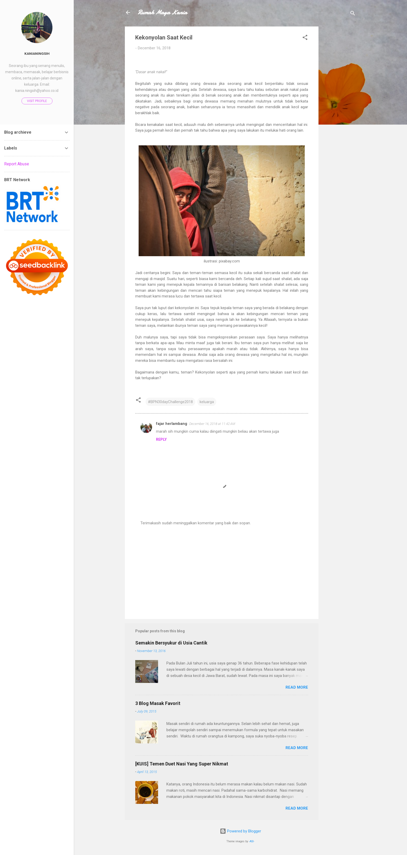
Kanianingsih (37, 53)
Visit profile (37, 101)
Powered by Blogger (240, 831)
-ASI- (251, 841)
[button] (305, 38)
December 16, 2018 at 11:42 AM (212, 424)
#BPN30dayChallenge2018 (170, 401)
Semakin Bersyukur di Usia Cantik (171, 643)
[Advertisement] (339, 104)
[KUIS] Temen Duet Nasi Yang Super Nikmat (181, 763)
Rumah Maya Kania (162, 12)
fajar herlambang (171, 423)
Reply (161, 439)
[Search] (353, 14)
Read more (297, 687)
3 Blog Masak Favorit (157, 703)
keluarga (207, 401)
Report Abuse (16, 163)
